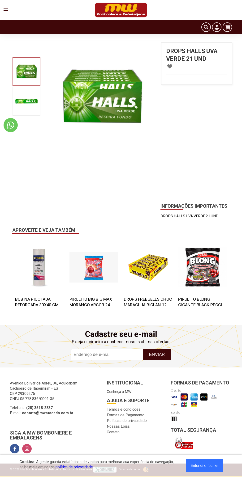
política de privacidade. (75, 467)
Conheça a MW (119, 391)
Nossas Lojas (118, 426)
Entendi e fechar (204, 466)
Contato (113, 432)
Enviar (157, 354)
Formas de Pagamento (125, 415)
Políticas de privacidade (127, 420)
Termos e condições (124, 409)
